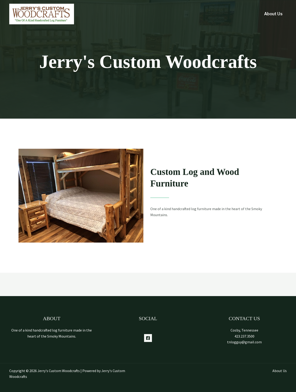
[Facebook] (148, 338)
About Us (273, 13)
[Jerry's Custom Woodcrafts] (41, 13)
